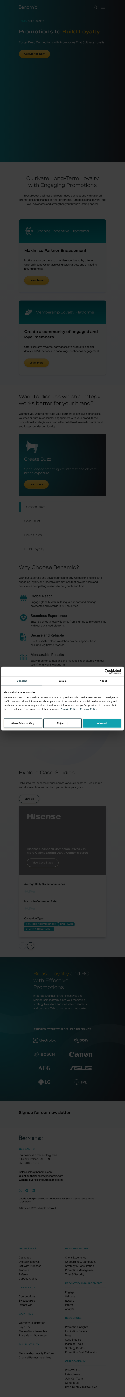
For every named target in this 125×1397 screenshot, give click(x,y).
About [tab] (103, 680)
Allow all (102, 723)
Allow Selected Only (23, 723)
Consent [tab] (22, 680)
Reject (62, 723)
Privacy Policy (89, 709)
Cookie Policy (69, 709)
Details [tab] (62, 680)
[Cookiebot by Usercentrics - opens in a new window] (107, 671)
